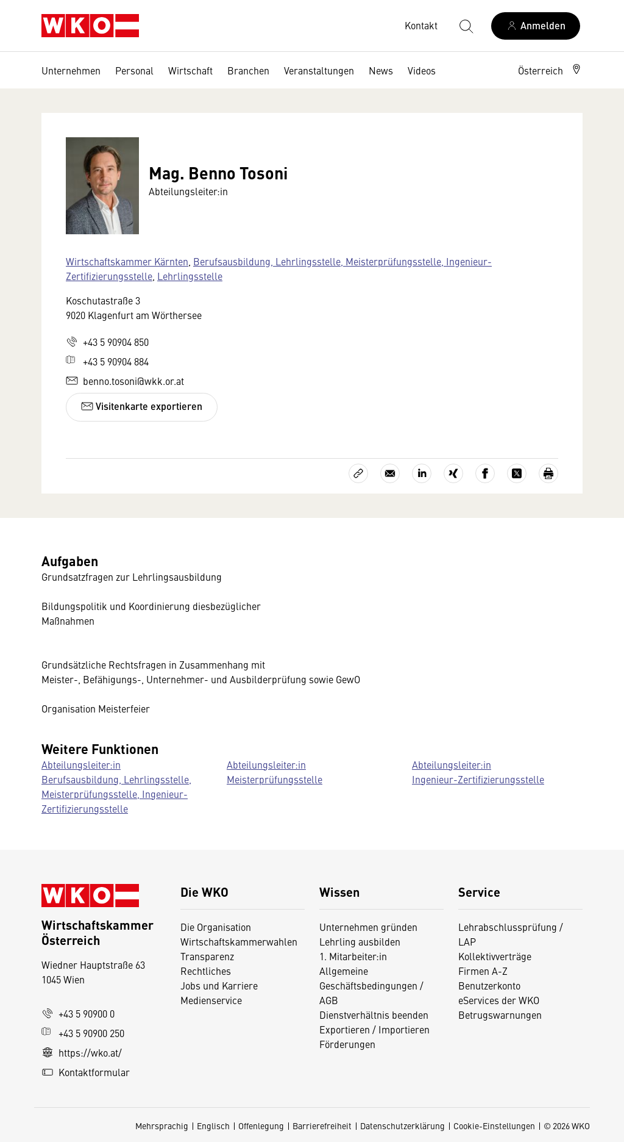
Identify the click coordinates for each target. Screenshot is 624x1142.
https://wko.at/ (81, 1052)
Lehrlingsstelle (189, 275)
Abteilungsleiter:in (81, 764)
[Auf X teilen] (516, 473)
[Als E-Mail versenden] (390, 473)
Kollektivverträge (494, 956)
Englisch (213, 1125)
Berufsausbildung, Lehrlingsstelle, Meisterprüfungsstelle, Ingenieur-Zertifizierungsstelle (279, 268)
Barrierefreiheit (322, 1125)
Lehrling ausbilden (359, 941)
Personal (134, 70)
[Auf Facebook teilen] (485, 473)
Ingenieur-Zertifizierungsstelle (478, 779)
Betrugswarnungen (501, 1014)
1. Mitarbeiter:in (353, 956)
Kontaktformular (85, 1072)
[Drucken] (548, 473)
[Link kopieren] (358, 473)
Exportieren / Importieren (374, 1029)
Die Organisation (215, 926)
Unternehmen (71, 70)
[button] (550, 70)
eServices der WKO (498, 1000)
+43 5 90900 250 (82, 1033)
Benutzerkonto (489, 985)
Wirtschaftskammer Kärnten (127, 261)
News (381, 70)
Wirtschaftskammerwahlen (238, 941)
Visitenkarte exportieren (141, 406)
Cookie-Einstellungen (494, 1125)
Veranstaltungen (319, 70)
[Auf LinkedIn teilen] (421, 473)
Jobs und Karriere (219, 985)
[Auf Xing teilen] (453, 473)
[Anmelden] (535, 26)
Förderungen (347, 1043)
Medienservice (211, 1000)
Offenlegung (261, 1125)
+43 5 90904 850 (107, 341)
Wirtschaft (190, 70)
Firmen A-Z (483, 970)
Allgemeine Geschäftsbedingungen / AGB (371, 985)
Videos (422, 70)
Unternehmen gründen (368, 926)
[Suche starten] (465, 26)
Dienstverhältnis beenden (373, 1014)
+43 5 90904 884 (107, 361)
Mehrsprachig (161, 1125)
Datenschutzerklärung (402, 1125)
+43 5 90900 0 (78, 1013)
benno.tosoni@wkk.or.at (125, 380)
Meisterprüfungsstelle (274, 779)
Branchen (248, 70)
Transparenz (207, 956)
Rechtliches (205, 970)
